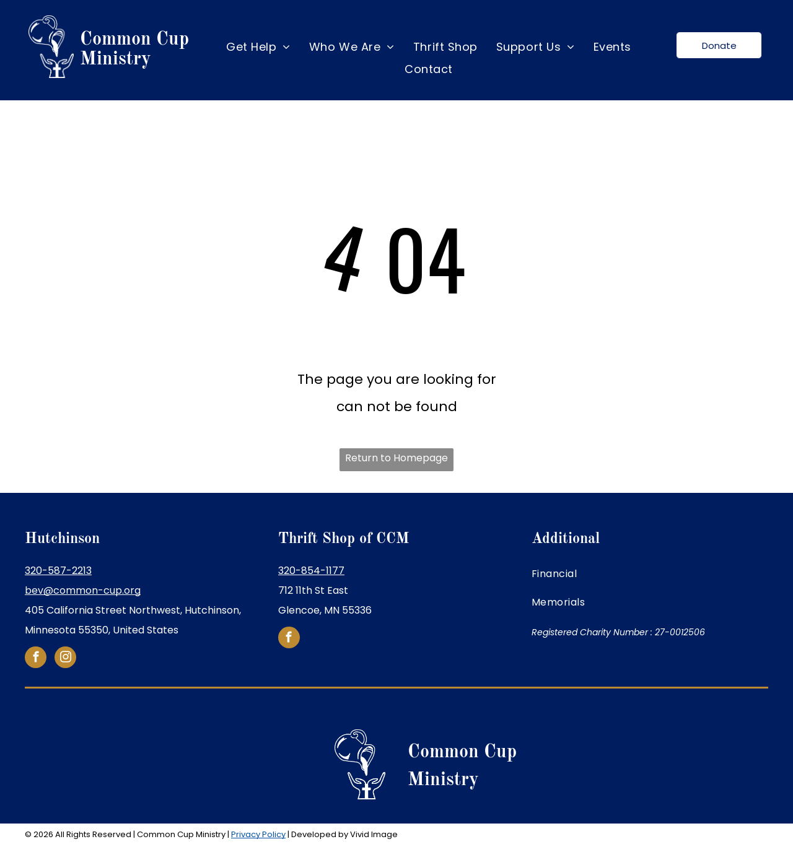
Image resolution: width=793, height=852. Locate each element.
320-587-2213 (58, 570)
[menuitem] (258, 47)
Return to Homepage (396, 458)
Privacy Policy (258, 834)
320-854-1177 (311, 570)
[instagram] (65, 658)
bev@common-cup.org (83, 590)
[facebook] (35, 658)
